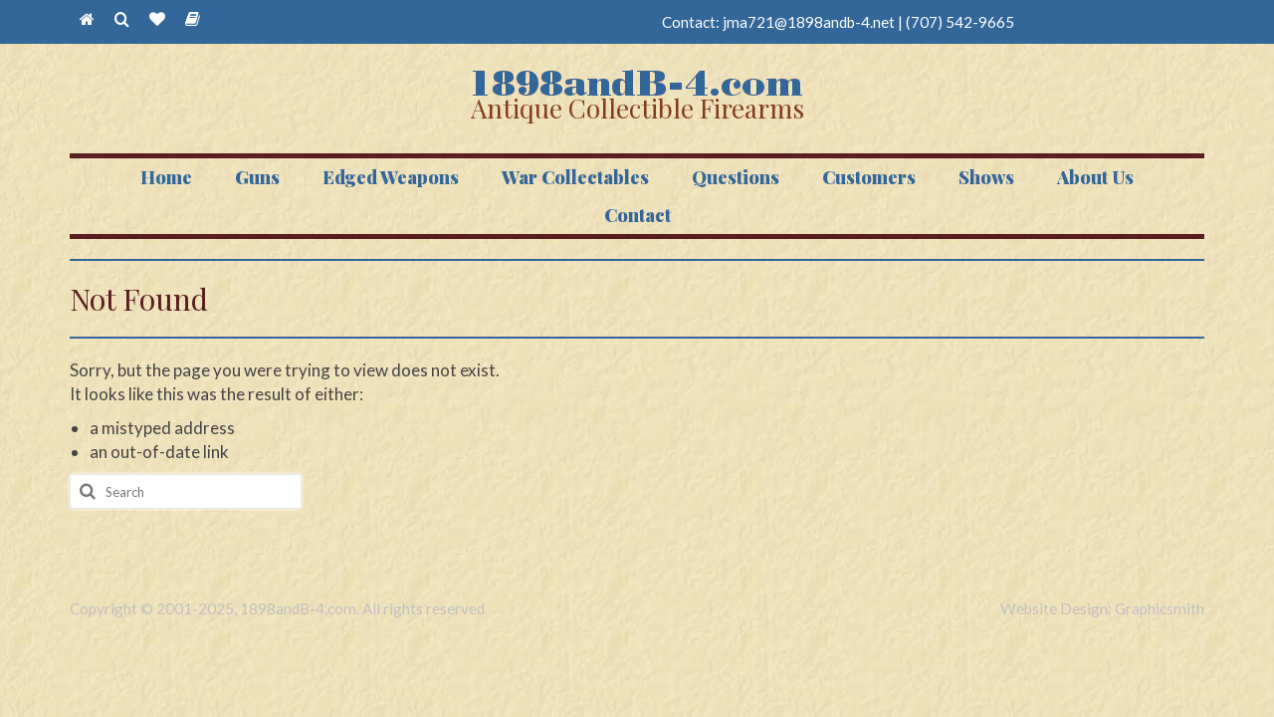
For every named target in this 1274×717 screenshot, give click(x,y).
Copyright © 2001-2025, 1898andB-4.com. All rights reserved (277, 608)
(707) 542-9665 (960, 22)
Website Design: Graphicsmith (1102, 608)
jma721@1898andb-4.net (809, 22)
